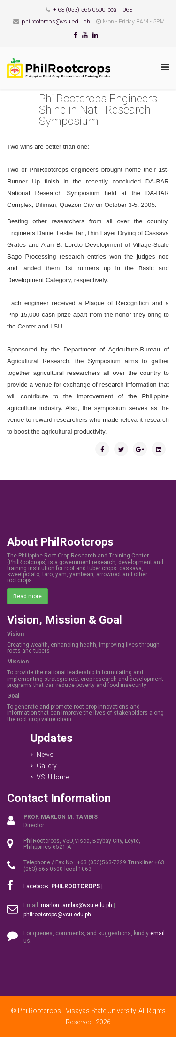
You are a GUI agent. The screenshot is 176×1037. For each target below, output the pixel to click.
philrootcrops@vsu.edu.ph (56, 21)
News (45, 754)
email (157, 933)
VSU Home (53, 777)
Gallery (47, 766)
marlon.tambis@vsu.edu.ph (76, 905)
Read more (27, 596)
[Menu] (165, 67)
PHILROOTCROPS (75, 886)
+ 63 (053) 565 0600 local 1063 (92, 9)
